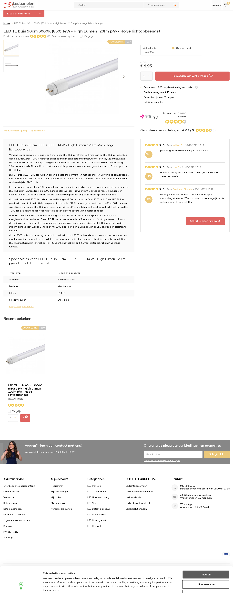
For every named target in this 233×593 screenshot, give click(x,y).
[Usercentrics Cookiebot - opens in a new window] (21, 586)
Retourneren (10, 505)
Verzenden (9, 499)
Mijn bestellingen (60, 493)
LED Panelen (94, 488)
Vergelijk (14, 413)
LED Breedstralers (97, 516)
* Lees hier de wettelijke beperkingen (162, 463)
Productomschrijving (15, 133)
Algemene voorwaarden (16, 522)
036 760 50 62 (187, 488)
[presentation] (124, 79)
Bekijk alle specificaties (21, 308)
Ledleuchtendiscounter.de (139, 493)
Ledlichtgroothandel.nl (138, 505)
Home (6, 25)
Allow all (206, 552)
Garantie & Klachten (14, 516)
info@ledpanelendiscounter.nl (195, 497)
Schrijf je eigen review (205, 223)
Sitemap (8, 539)
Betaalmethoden (12, 511)
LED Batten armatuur (98, 511)
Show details (172, 586)
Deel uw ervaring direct (64, 38)
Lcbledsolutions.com (137, 511)
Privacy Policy (10, 534)
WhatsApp (186, 506)
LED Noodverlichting (98, 499)
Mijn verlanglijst (59, 505)
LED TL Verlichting (97, 493)
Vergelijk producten (61, 511)
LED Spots (93, 505)
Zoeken (175, 5)
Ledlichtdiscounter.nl (137, 488)
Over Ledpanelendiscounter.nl (19, 488)
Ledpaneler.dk (133, 499)
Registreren (57, 488)
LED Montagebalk (96, 522)
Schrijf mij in (216, 456)
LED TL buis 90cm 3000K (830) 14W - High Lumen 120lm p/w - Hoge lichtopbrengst (25, 392)
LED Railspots (94, 528)
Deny (206, 572)
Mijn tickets (57, 499)
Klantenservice (11, 493)
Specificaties (37, 133)
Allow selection (205, 562)
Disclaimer (9, 528)
